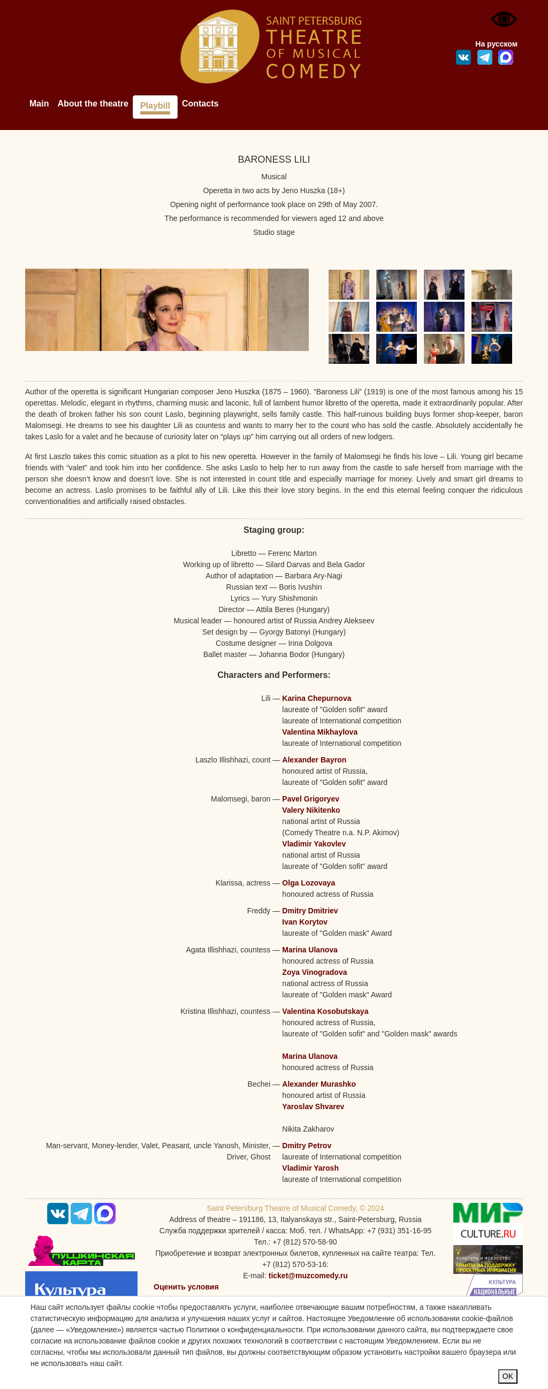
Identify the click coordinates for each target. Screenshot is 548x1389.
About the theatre (92, 103)
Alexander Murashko (319, 1084)
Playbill (155, 105)
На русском (496, 44)
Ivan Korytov (305, 922)
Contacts (200, 103)
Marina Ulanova (309, 949)
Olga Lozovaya (308, 883)
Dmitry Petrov (306, 1145)
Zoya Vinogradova (314, 972)
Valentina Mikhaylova (319, 732)
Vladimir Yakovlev (314, 843)
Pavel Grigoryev (310, 799)
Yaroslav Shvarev (313, 1106)
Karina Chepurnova (316, 698)
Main (39, 103)
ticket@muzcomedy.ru (308, 1275)
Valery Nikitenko (311, 810)
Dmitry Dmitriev (310, 910)
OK (508, 1376)
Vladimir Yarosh (310, 1168)
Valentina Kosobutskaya (325, 1011)
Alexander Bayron (314, 759)
